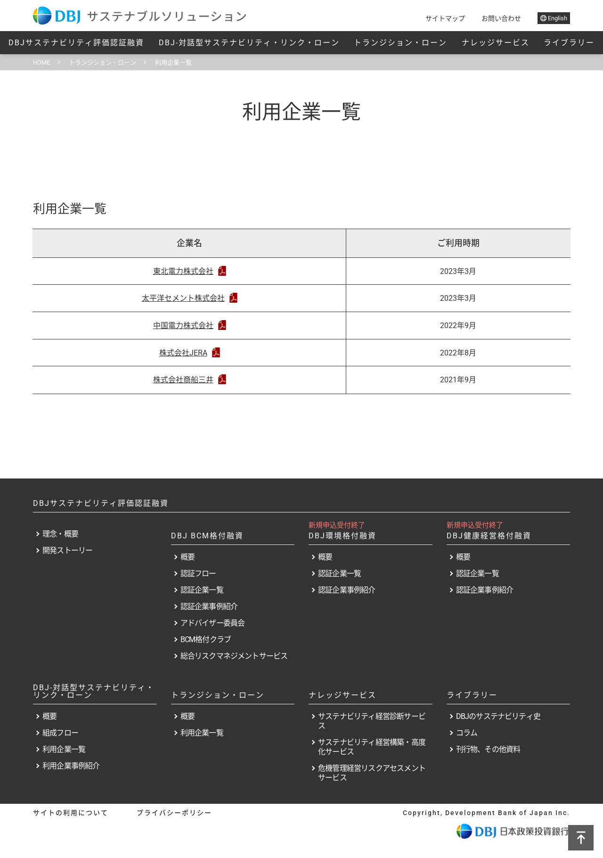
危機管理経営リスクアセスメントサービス (371, 773)
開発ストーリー (67, 550)
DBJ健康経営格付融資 (489, 535)
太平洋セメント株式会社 (189, 298)
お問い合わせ (501, 18)
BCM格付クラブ (205, 639)
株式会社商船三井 (189, 379)
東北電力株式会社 (189, 271)
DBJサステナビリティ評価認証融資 (76, 42)
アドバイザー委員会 (212, 623)
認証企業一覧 (201, 590)
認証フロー (198, 573)
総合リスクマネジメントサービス (234, 656)
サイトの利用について (70, 812)
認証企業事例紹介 (209, 606)
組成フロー (60, 732)
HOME (41, 62)
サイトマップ (445, 18)
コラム (467, 732)
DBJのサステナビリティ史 (498, 716)
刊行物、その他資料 (488, 749)
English (553, 18)
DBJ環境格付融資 (342, 535)
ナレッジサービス (496, 42)
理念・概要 (60, 533)
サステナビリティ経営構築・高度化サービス (371, 747)
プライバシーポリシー (174, 812)
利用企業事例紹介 (71, 765)
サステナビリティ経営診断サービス (371, 721)
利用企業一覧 (63, 749)
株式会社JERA (189, 352)
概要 (187, 557)
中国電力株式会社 (189, 325)
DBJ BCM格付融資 (207, 535)
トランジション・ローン (400, 42)
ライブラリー (569, 42)
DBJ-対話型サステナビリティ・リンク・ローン (249, 42)
